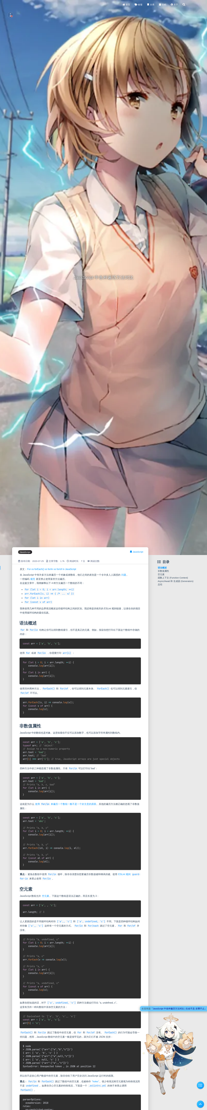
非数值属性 (163, 571)
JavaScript (138, 552)
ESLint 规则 (124, 874)
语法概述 (162, 567)
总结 (160, 584)
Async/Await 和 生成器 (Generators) (175, 581)
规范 (32, 579)
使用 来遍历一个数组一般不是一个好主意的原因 (65, 804)
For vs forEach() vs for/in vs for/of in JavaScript (51, 569)
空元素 (45, 896)
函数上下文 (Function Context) (173, 577)
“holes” (95, 1081)
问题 (123, 575)
